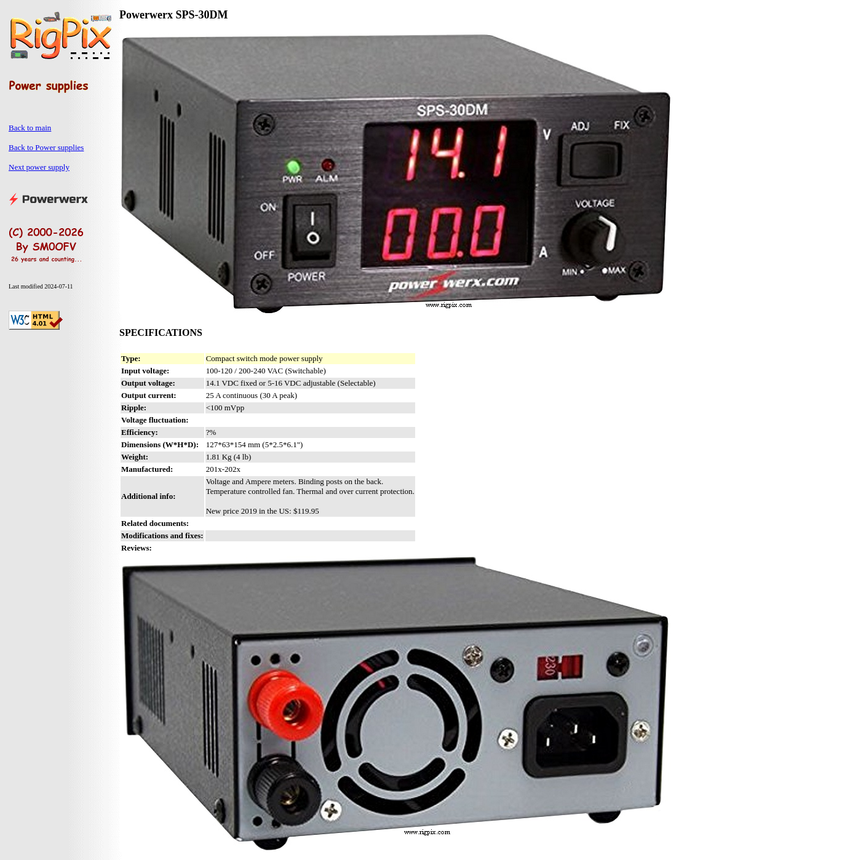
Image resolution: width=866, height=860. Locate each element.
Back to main (30, 127)
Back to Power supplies (46, 147)
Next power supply (39, 167)
